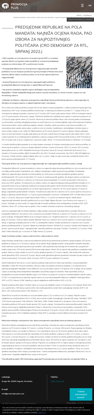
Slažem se (42, 413)
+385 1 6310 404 (57, 382)
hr (89, 5)
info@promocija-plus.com (13, 394)
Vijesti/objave (87, 15)
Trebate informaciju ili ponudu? (80, 20)
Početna (79, 15)
